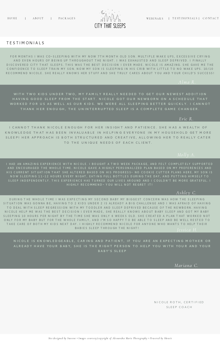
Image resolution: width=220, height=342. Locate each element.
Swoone (71, 338)
